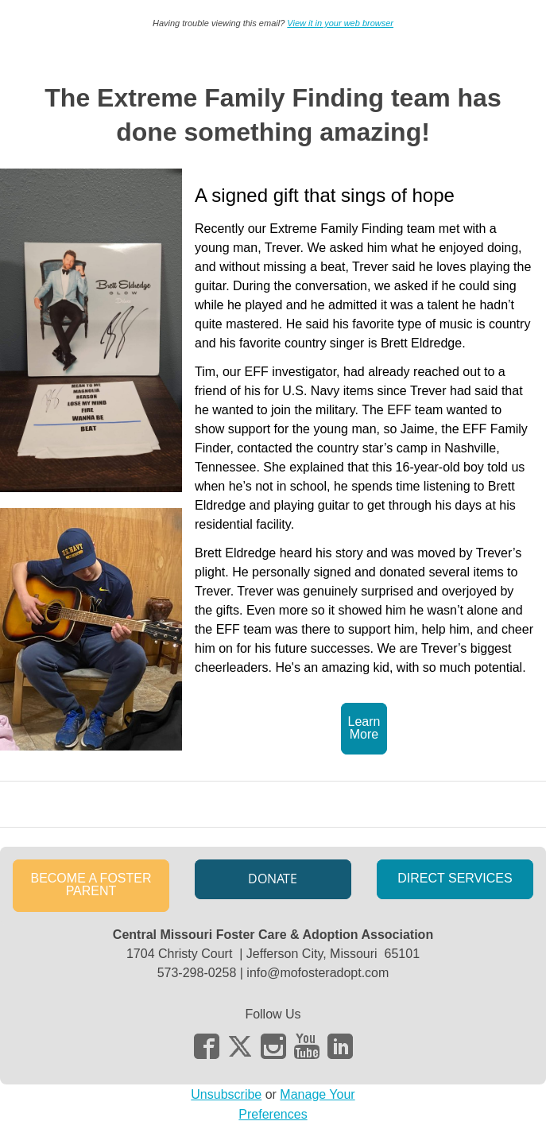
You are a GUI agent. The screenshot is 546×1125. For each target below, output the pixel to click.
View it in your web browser (340, 23)
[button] (364, 729)
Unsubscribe (226, 1094)
